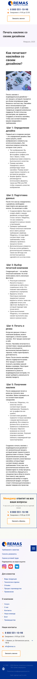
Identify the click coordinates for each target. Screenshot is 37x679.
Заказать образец (18, 521)
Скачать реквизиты (9, 554)
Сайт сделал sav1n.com (18, 675)
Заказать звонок (18, 18)
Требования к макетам (10, 550)
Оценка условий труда (10, 558)
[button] (34, 548)
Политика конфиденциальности (18, 671)
